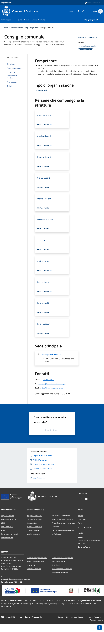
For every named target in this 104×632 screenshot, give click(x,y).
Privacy (20, 617)
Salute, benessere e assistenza (63, 530)
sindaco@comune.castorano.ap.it (51, 388)
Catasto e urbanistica (34, 530)
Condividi (82, 37)
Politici (3, 530)
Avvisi (80, 523)
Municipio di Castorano (51, 354)
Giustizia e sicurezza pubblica (62, 519)
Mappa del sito (37, 617)
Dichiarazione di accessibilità (62, 568)
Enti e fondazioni (7, 526)
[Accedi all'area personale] (92, 2)
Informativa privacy (59, 561)
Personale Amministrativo (10, 534)
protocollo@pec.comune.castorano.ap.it (51, 384)
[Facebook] (77, 11)
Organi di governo (31, 27)
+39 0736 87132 (48, 380)
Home (6, 27)
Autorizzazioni (57, 534)
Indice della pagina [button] (12, 57)
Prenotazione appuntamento (37, 557)
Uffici (3, 523)
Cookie (27, 617)
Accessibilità (11, 617)
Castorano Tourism (84, 547)
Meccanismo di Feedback (60, 572)
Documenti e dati (7, 537)
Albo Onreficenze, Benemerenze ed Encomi (89, 541)
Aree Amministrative (8, 519)
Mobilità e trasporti (33, 534)
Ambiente (55, 526)
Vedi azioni (93, 37)
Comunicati (82, 519)
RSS (2, 617)
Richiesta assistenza (34, 568)
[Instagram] (82, 11)
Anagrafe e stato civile (34, 515)
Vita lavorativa (32, 523)
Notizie (80, 515)
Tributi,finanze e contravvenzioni (63, 523)
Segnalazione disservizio (35, 561)
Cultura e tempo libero (34, 519)
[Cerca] (100, 11)
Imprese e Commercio (34, 526)
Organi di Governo (7, 515)
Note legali (56, 565)
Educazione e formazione (61, 515)
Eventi (80, 537)
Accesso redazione (96, 620)
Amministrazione (17, 27)
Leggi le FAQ (31, 565)
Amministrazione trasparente (62, 557)
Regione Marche (6, 2)
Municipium (98, 617)
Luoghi (80, 533)
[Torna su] (99, 627)
